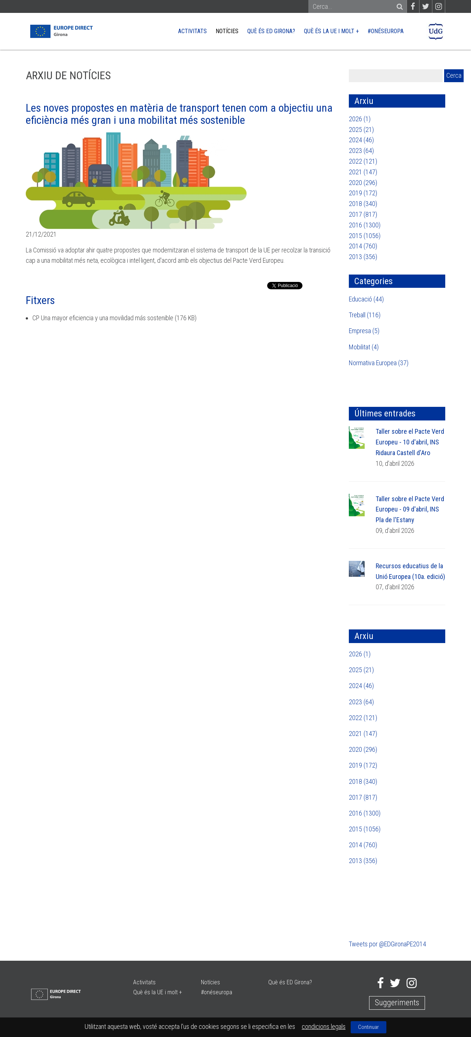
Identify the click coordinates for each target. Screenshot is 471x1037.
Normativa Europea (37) (378, 363)
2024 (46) (361, 140)
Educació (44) (366, 299)
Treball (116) (364, 315)
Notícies (227, 31)
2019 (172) (363, 193)
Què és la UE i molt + (331, 31)
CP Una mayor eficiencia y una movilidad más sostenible (102, 318)
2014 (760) (363, 246)
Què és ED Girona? (271, 31)
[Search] (354, 7)
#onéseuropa (386, 31)
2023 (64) (361, 150)
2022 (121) (363, 161)
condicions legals (324, 1026)
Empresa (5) (364, 331)
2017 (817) (363, 214)
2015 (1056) (364, 236)
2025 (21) (361, 129)
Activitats (192, 31)
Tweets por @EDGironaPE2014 (387, 944)
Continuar (368, 1027)
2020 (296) (363, 182)
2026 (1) (360, 119)
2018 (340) (363, 203)
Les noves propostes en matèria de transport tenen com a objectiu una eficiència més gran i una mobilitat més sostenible (179, 113)
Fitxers (40, 300)
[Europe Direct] (61, 31)
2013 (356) (363, 257)
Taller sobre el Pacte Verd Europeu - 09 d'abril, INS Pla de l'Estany (410, 509)
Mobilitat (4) (364, 347)
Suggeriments (397, 1002)
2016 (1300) (364, 225)
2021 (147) (363, 172)
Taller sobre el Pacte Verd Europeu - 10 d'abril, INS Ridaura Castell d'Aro (410, 442)
